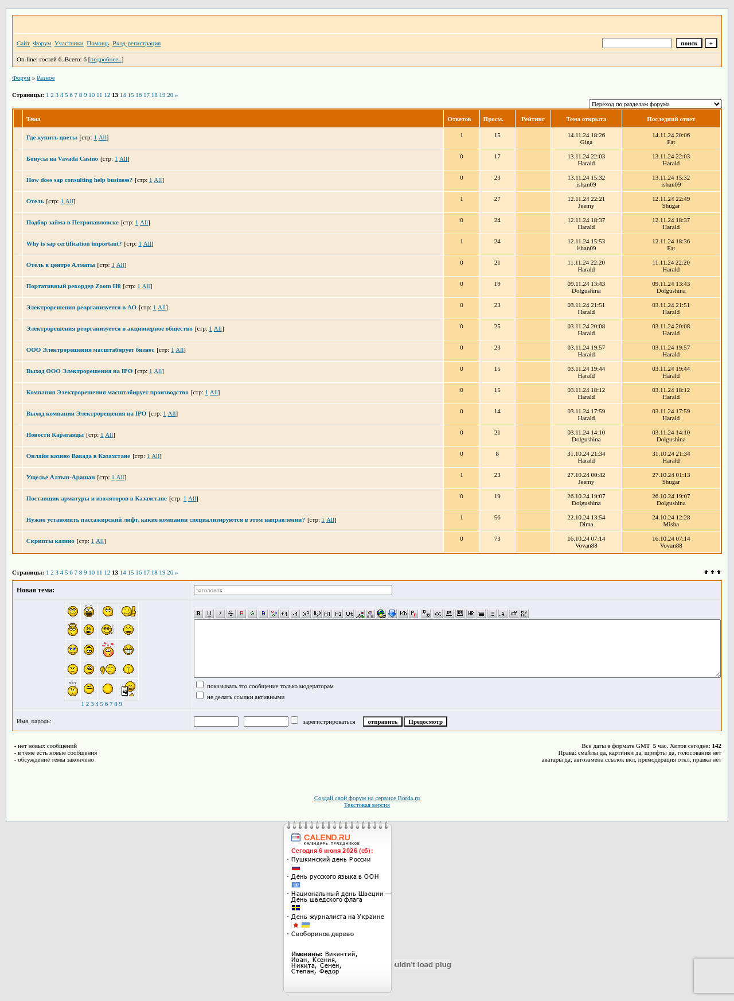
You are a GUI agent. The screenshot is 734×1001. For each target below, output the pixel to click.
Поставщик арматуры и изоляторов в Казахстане (96, 498)
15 (131, 94)
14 (123, 94)
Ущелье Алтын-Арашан (60, 477)
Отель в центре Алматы (60, 264)
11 (99, 94)
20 (170, 94)
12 (107, 94)
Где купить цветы (51, 137)
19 (162, 94)
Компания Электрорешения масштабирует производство (107, 392)
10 (91, 94)
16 (138, 94)
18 (154, 94)
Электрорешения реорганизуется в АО (81, 307)
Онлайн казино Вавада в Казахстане (78, 455)
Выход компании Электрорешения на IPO (86, 413)
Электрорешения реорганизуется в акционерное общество (109, 328)
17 (146, 94)
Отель (35, 200)
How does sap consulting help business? (79, 179)
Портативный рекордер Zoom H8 (73, 285)
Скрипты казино (50, 540)
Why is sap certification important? (74, 243)
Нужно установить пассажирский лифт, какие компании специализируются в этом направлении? (165, 519)
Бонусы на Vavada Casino (62, 158)
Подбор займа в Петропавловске (72, 222)
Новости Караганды (55, 434)
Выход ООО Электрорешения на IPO (79, 370)
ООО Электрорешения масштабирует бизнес (90, 349)
